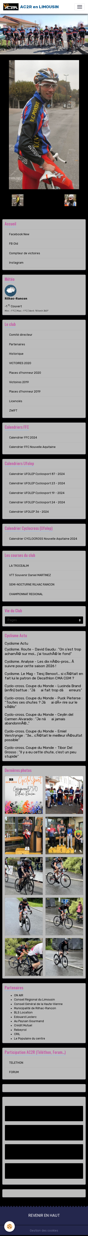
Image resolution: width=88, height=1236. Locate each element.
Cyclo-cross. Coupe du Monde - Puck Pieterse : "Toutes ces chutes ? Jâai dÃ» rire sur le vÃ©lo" (43, 702)
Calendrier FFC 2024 (23, 437)
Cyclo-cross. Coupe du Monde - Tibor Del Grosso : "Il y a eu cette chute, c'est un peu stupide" (40, 752)
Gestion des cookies (44, 1230)
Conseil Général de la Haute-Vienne (38, 1004)
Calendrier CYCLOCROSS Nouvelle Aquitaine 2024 (43, 538)
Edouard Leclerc (25, 1017)
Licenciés (15, 401)
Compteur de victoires (24, 253)
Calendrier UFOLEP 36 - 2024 (29, 511)
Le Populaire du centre (29, 1038)
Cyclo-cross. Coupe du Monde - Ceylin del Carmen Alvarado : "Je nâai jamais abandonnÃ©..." (39, 718)
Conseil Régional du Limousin (34, 999)
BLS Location (23, 1012)
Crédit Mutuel (23, 1025)
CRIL (17, 1034)
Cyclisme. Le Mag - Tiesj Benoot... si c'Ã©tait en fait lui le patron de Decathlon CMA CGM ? (44, 676)
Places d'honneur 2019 (25, 391)
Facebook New (19, 234)
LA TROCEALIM (19, 565)
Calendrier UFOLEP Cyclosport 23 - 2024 (37, 483)
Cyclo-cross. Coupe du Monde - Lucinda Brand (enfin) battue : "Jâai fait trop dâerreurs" (43, 688)
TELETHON (16, 1062)
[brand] (31, 6)
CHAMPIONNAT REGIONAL (26, 594)
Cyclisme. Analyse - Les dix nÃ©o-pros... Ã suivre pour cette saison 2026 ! (40, 663)
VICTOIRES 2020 (20, 363)
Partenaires (17, 344)
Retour (44, 200)
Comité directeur (20, 334)
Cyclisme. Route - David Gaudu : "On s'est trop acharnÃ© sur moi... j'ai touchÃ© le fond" (43, 651)
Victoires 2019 (19, 382)
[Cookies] (9, 1226)
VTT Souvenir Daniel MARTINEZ (30, 575)
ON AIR (18, 995)
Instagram (16, 262)
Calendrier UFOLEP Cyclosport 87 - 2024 (37, 474)
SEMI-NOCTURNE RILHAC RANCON (31, 584)
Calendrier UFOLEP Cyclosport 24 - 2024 (37, 502)
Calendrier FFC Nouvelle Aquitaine (32, 447)
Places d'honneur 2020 (25, 372)
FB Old (13, 243)
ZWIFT (13, 410)
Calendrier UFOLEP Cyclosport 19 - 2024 (37, 493)
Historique (16, 353)
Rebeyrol (20, 1030)
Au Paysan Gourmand (29, 1021)
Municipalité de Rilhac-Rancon (35, 1008)
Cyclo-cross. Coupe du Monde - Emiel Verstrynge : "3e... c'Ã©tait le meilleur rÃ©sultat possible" (43, 735)
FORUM (14, 1072)
